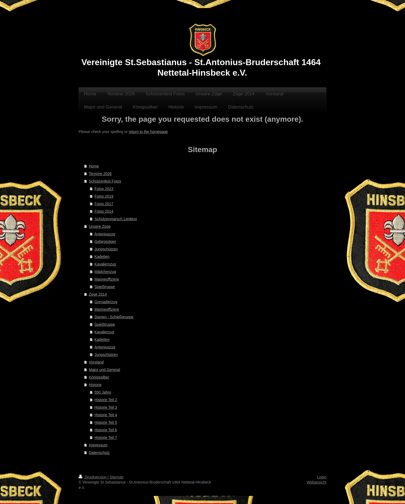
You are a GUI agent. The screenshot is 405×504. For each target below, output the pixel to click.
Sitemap (116, 477)
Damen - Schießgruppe (114, 317)
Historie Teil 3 (106, 407)
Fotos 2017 (104, 204)
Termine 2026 (100, 174)
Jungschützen (106, 249)
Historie (95, 385)
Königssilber (99, 377)
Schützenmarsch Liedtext (116, 219)
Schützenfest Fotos (105, 181)
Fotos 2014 (104, 211)
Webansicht (316, 482)
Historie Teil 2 (106, 400)
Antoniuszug (105, 234)
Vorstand (96, 362)
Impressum (98, 445)
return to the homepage (148, 132)
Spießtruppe (105, 287)
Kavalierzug (104, 332)
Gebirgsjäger (105, 241)
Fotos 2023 (104, 189)
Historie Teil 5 (106, 422)
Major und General (104, 370)
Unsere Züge (100, 226)
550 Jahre (103, 392)
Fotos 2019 (104, 196)
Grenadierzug (106, 302)
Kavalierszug (105, 264)
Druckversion (93, 477)
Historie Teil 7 (106, 437)
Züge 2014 (98, 294)
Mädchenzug (105, 272)
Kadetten (102, 256)
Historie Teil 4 (106, 415)
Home (94, 166)
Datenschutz (99, 452)
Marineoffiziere (107, 279)
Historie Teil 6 (106, 430)
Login (321, 477)
